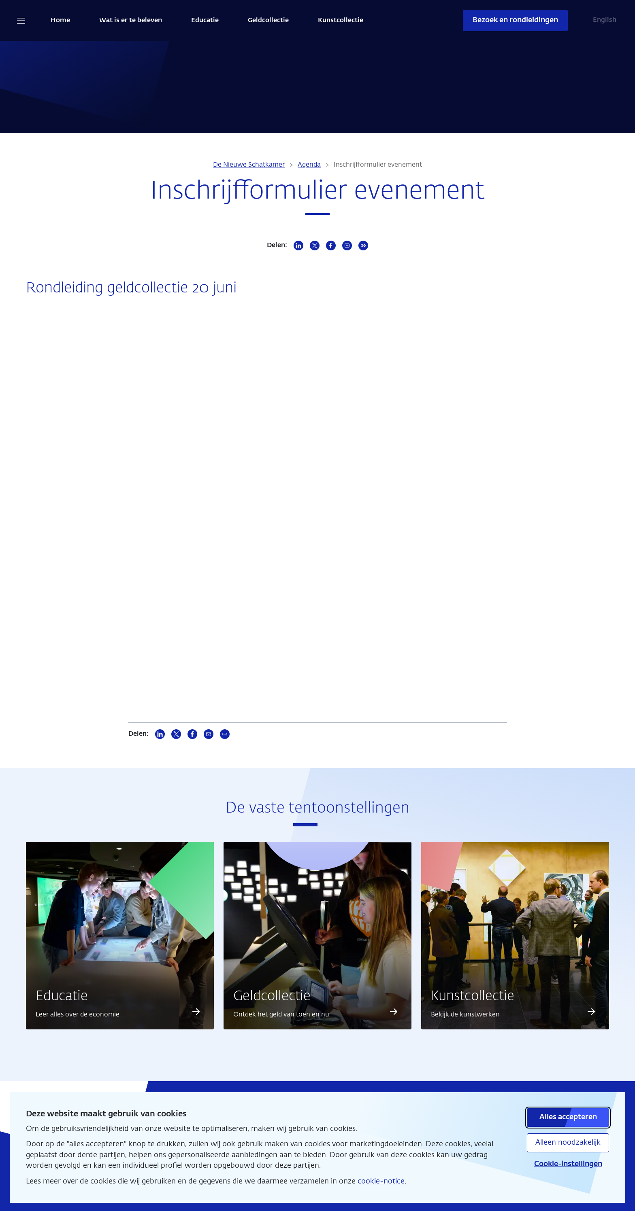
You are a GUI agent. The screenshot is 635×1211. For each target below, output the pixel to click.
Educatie (205, 20)
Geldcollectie (268, 20)
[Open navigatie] (21, 20)
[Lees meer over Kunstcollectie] (591, 1012)
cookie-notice (381, 1181)
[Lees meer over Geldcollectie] (394, 1012)
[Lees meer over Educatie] (196, 1012)
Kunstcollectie (340, 20)
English (604, 20)
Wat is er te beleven (130, 20)
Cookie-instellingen (568, 1164)
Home (60, 20)
